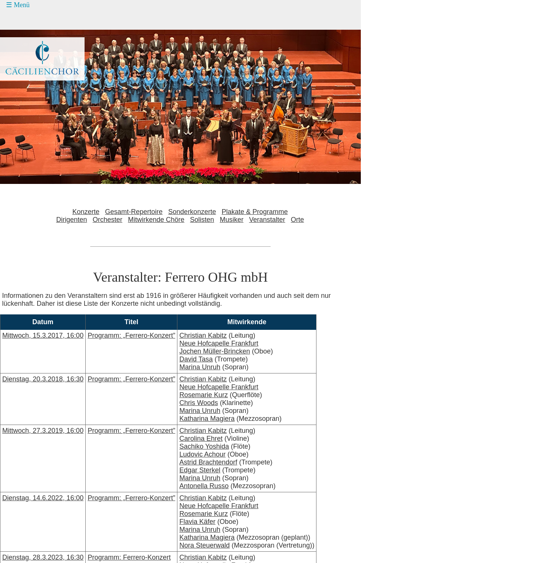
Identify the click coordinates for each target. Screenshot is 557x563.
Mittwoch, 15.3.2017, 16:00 (42, 335)
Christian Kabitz (203, 335)
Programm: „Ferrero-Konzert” (131, 335)
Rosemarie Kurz (203, 395)
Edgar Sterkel (199, 470)
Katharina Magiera (207, 418)
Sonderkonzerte (192, 211)
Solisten (202, 219)
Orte (297, 219)
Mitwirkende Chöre (156, 219)
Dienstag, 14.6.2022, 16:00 (42, 498)
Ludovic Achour (202, 454)
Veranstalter (267, 219)
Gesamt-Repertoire (134, 211)
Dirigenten (71, 219)
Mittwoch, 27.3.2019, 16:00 (42, 430)
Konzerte (85, 211)
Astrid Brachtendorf (208, 462)
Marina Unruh (199, 367)
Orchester (107, 219)
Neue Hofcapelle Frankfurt (218, 343)
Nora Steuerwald (204, 545)
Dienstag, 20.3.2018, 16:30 (42, 379)
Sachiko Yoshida (204, 446)
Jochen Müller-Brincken (214, 351)
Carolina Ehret (200, 438)
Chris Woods (198, 403)
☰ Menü (18, 5)
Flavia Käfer (197, 521)
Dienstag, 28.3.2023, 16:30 (42, 557)
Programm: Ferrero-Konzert (129, 557)
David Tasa (196, 359)
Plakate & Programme (255, 211)
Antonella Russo (204, 486)
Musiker (232, 219)
